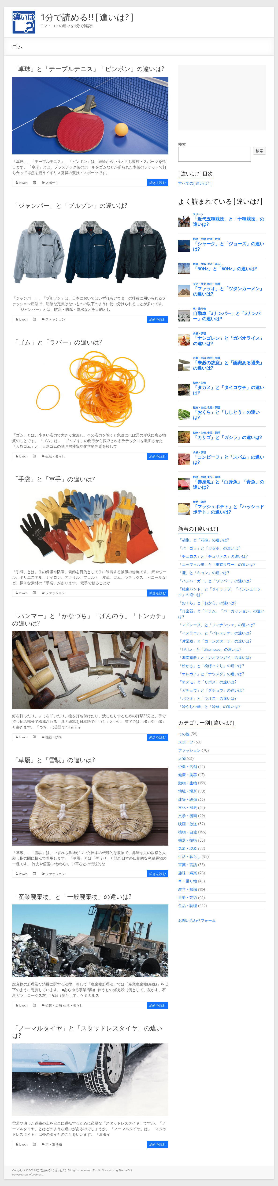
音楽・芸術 (187, 897)
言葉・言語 (187, 864)
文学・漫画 (187, 815)
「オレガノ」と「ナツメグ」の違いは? (211, 674)
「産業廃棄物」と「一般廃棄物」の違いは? (71, 896)
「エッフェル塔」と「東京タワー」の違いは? (216, 564)
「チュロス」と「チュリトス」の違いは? (213, 556)
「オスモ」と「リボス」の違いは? (207, 682)
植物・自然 (187, 832)
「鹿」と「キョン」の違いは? (203, 572)
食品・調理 (187, 905)
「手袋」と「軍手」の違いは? (53, 479)
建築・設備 (187, 799)
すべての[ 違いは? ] (194, 183)
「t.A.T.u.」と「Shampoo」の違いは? (209, 649)
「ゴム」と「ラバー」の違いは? (57, 342)
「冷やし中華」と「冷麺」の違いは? (209, 706)
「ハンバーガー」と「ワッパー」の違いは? (214, 581)
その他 (183, 734)
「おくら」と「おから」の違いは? (207, 602)
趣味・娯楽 (187, 873)
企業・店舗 (53, 1005)
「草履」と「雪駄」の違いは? (53, 760)
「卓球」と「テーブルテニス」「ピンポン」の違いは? (88, 68)
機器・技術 (53, 737)
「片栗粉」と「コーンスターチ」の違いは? (214, 641)
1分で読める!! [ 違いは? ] (86, 17)
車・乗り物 (53, 1144)
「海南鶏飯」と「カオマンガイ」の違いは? (214, 657)
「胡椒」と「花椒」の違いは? (203, 540)
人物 (182, 758)
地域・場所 (187, 791)
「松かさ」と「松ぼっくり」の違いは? (211, 665)
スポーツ (52, 183)
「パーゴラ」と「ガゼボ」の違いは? (209, 548)
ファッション (55, 319)
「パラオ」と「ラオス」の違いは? (207, 698)
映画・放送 (187, 824)
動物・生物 (187, 783)
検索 (182, 144)
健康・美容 (187, 774)
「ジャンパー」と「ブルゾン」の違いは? (69, 205)
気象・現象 (187, 848)
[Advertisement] (222, 97)
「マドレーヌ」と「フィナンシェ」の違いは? (216, 624)
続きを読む (157, 183)
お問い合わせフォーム (197, 920)
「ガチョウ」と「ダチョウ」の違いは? (211, 690)
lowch (23, 183)
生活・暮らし (55, 456)
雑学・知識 (187, 889)
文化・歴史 (187, 807)
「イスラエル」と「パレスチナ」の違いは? (214, 633)
